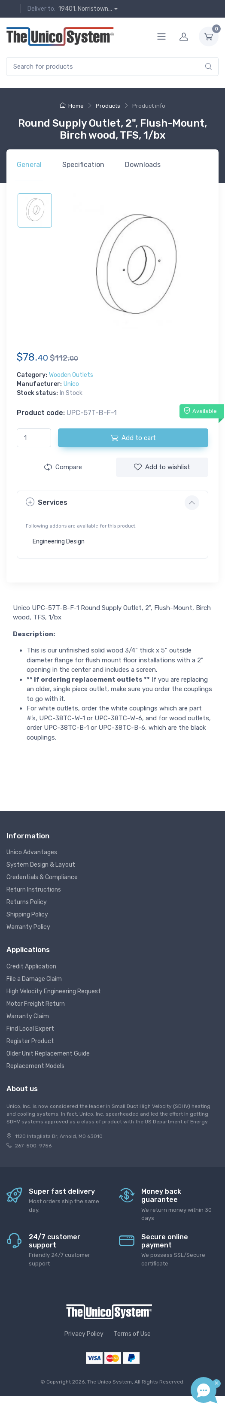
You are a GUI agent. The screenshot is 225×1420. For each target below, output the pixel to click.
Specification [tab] (83, 165)
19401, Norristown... (85, 8)
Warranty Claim (27, 1016)
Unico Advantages (31, 852)
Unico (71, 384)
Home (72, 106)
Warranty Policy (28, 927)
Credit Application (31, 966)
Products (108, 106)
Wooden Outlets (71, 375)
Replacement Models (35, 1066)
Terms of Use (132, 1334)
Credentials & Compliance (42, 877)
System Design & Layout (40, 864)
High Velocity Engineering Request (53, 991)
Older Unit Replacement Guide (48, 1053)
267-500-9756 (33, 1146)
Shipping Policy (27, 914)
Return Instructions (33, 889)
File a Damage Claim (34, 979)
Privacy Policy (83, 1334)
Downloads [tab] (143, 165)
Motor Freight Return (35, 1003)
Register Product (30, 1041)
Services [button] (46, 502)
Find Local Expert (30, 1028)
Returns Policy (26, 902)
